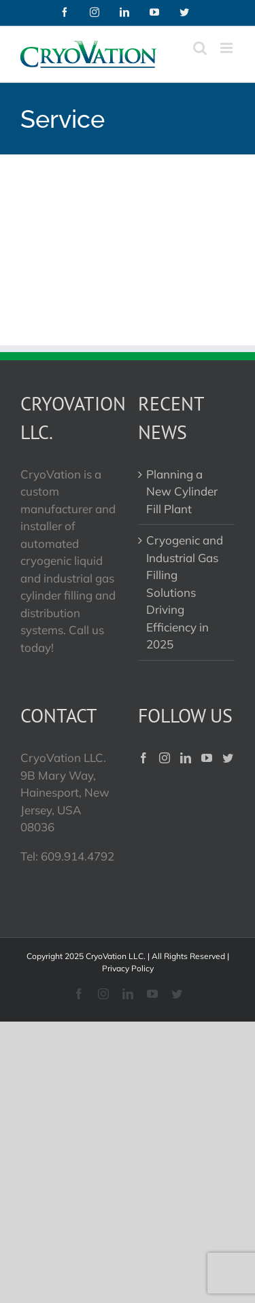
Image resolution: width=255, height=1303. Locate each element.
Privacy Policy (128, 968)
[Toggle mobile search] (200, 48)
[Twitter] (227, 757)
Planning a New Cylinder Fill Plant (182, 491)
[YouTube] (206, 757)
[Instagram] (164, 757)
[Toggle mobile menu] (227, 48)
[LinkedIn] (185, 757)
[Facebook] (143, 757)
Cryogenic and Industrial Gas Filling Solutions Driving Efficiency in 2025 (184, 592)
